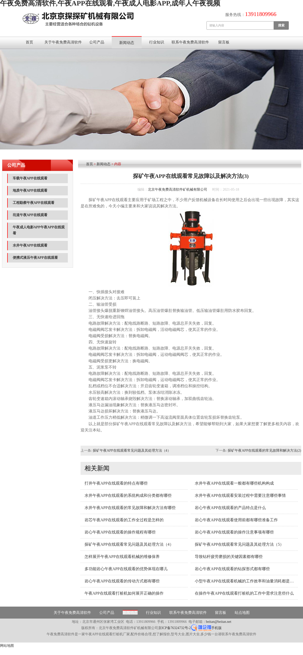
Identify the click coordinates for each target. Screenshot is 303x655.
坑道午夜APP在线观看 (30, 215)
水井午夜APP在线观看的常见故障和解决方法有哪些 (130, 508)
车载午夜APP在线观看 (30, 178)
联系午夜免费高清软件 (190, 42)
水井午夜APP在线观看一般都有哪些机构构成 (234, 483)
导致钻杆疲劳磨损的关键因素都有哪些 (229, 556)
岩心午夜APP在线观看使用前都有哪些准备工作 (236, 520)
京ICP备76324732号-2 (174, 628)
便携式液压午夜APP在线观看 (35, 258)
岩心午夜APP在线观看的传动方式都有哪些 (122, 581)
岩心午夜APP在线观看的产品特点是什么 (230, 508)
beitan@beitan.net (218, 622)
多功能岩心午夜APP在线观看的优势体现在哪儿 (126, 569)
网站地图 (7, 646)
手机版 (216, 628)
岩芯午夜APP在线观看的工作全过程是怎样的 (124, 520)
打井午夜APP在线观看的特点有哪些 (116, 483)
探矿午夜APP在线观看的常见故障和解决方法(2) (264, 450)
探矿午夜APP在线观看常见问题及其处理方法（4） (132, 450)
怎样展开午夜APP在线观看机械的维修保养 (122, 556)
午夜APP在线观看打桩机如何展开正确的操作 (124, 593)
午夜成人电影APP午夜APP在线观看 (39, 230)
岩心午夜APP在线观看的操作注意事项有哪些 (234, 532)
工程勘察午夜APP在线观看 (33, 203)
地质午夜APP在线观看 (30, 190)
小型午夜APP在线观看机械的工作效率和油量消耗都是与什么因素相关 (246, 581)
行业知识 (156, 42)
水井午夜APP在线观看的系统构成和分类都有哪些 (128, 495)
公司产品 (96, 42)
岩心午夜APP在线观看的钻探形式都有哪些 (232, 569)
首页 (29, 42)
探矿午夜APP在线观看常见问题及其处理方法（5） (239, 544)
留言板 (223, 42)
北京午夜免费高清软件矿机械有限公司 (177, 189)
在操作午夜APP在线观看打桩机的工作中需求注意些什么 (244, 593)
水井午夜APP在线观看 (30, 245)
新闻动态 (126, 43)
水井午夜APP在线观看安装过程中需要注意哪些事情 (240, 495)
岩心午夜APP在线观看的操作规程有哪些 (120, 532)
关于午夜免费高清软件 (63, 42)
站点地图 (242, 613)
